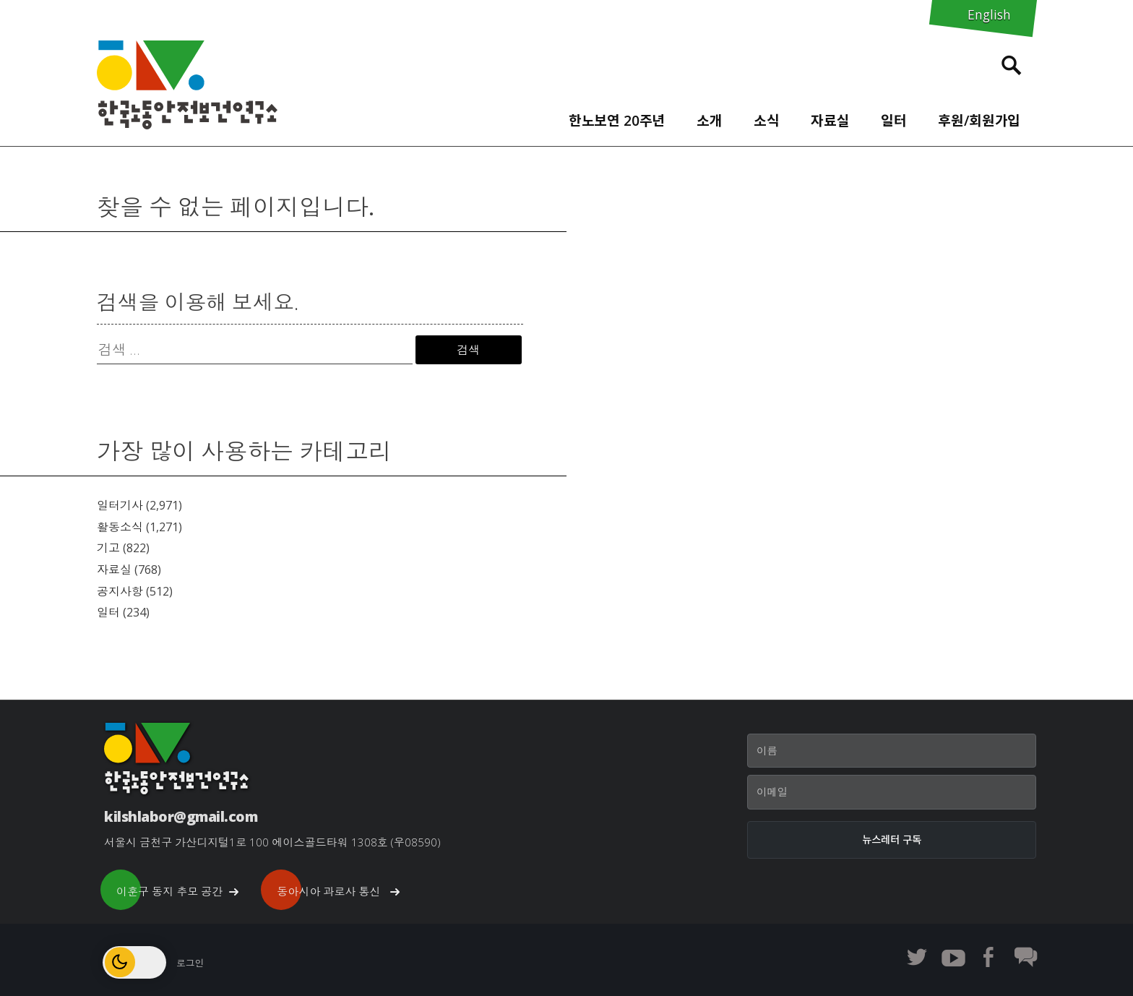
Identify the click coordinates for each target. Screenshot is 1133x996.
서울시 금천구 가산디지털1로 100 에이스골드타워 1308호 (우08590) (272, 842)
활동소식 (120, 527)
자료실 (830, 120)
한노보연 (187, 85)
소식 (767, 120)
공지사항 (120, 591)
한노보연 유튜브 (953, 957)
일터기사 (120, 505)
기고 (108, 548)
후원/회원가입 (979, 120)
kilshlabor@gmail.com (180, 816)
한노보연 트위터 (917, 957)
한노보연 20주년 (617, 120)
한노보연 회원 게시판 (1025, 957)
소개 (710, 120)
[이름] (891, 751)
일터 (894, 120)
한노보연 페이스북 (989, 957)
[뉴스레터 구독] (891, 840)
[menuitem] (617, 117)
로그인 (190, 962)
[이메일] (891, 792)
